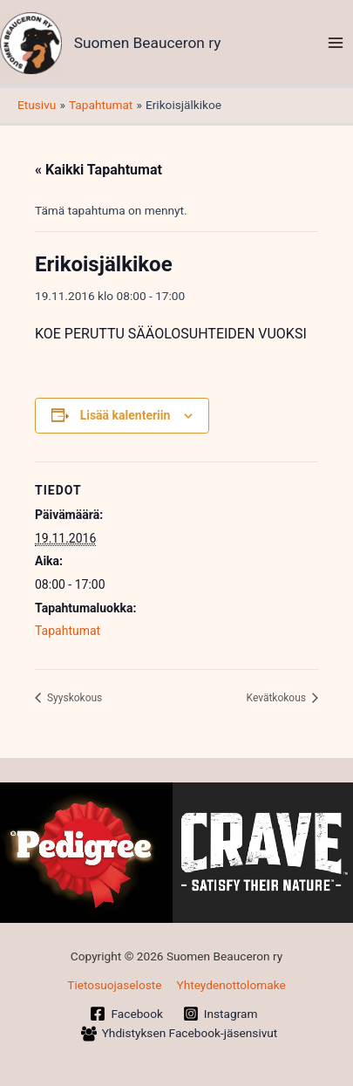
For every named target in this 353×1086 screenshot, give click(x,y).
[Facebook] (126, 1013)
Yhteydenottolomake (230, 985)
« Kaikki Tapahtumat (98, 169)
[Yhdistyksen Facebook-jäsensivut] (179, 1034)
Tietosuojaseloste (114, 985)
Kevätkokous (278, 698)
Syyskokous (73, 698)
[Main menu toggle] (336, 43)
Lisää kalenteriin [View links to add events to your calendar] (125, 415)
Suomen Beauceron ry (147, 42)
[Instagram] (220, 1013)
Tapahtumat (67, 631)
